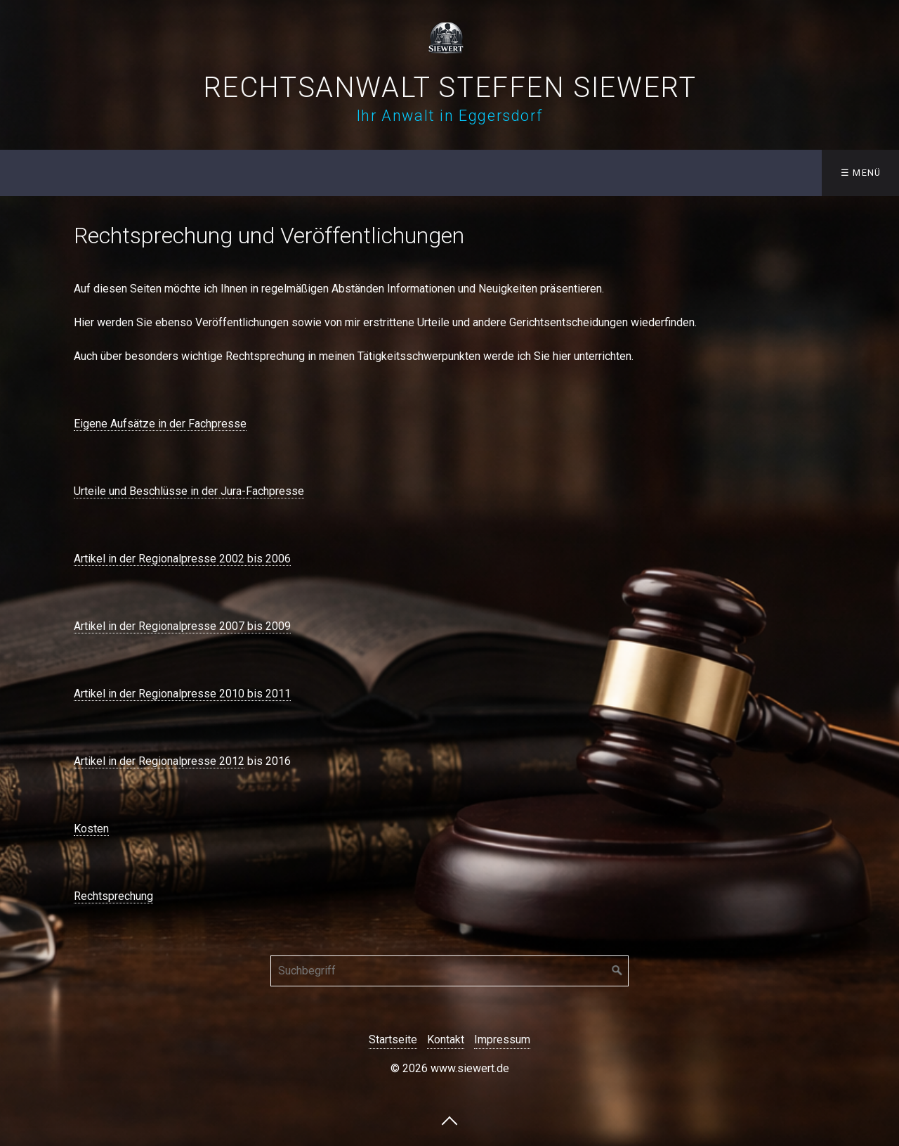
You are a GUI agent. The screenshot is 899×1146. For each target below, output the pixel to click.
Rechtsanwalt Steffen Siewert (450, 87)
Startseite (393, 1039)
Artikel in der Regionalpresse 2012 (159, 761)
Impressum (502, 1039)
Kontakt (445, 1039)
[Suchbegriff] (449, 970)
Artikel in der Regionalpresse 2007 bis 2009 (182, 626)
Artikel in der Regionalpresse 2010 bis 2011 (182, 693)
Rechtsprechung (113, 896)
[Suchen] (617, 970)
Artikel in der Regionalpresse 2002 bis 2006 (182, 558)
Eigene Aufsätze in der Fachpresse (160, 423)
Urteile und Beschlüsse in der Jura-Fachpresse (189, 491)
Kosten (91, 828)
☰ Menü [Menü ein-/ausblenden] (861, 172)
